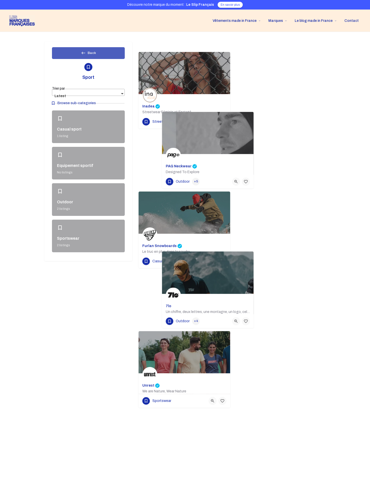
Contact (351, 21)
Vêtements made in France (235, 21)
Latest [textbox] (60, 100)
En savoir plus (230, 5)
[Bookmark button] (222, 122)
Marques (275, 21)
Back (88, 54)
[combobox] (88, 96)
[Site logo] (20, 20)
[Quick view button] (213, 122)
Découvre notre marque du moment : (170, 5)
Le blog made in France (314, 21)
